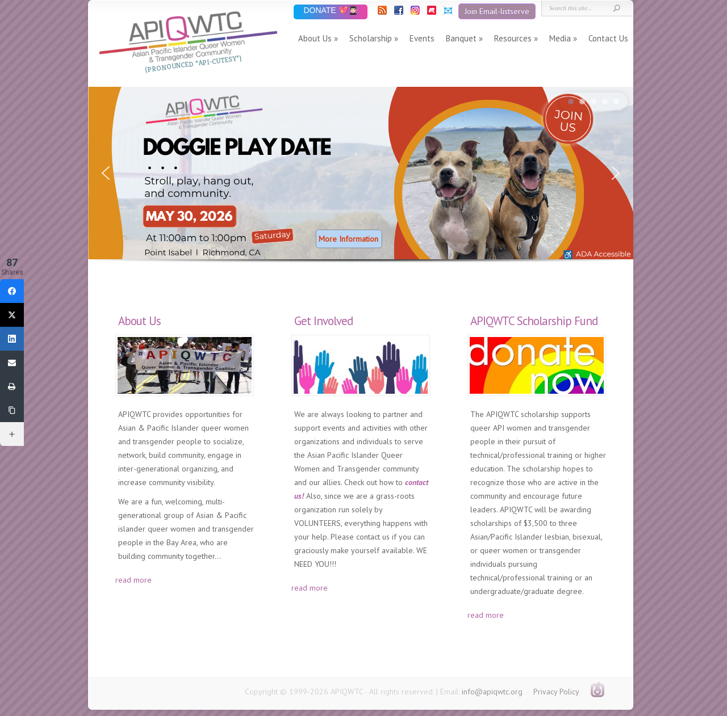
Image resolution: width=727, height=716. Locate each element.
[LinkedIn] (12, 339)
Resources (513, 38)
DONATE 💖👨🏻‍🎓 (330, 11)
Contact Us (608, 38)
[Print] (12, 386)
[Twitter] (12, 315)
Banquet (461, 38)
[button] (360, 173)
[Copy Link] (12, 410)
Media (560, 38)
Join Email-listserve (497, 11)
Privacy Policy (556, 691)
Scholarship (370, 38)
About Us (315, 38)
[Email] (12, 362)
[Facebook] (12, 291)
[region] (360, 185)
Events (422, 38)
